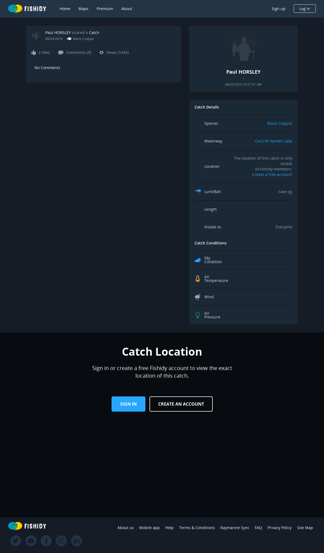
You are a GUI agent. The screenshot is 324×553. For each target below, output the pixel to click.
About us (125, 527)
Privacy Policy (280, 527)
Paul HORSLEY (58, 32)
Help (169, 527)
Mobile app (149, 527)
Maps (83, 8)
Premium (105, 8)
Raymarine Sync (234, 527)
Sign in (128, 404)
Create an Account (181, 404)
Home (65, 8)
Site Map (305, 527)
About (126, 8)
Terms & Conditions (197, 527)
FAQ (258, 527)
